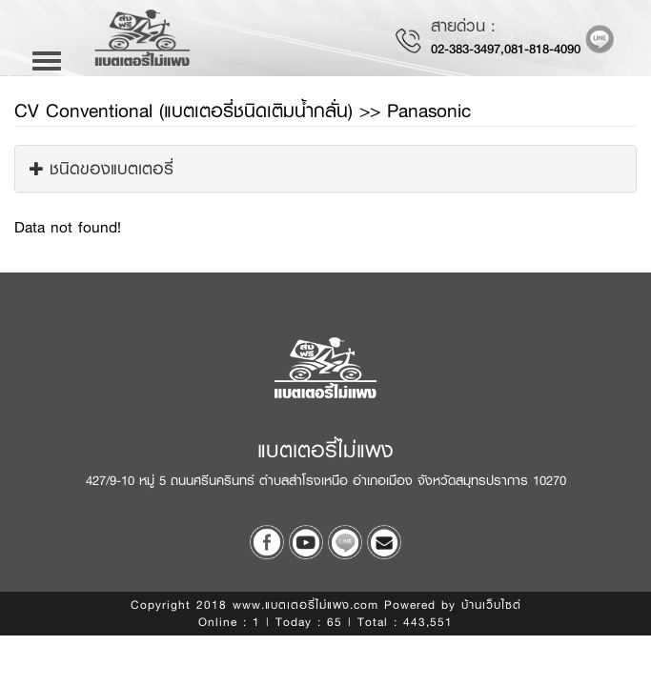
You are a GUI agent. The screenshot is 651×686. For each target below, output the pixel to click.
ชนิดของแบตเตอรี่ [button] (101, 168)
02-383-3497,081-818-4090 (505, 48)
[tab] (325, 169)
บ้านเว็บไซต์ (491, 605)
